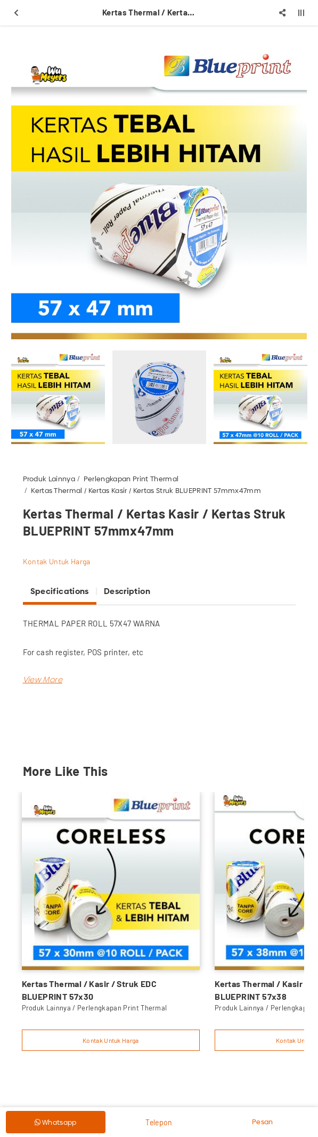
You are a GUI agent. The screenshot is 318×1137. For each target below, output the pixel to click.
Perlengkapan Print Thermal (131, 478)
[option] (159, 191)
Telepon (158, 1122)
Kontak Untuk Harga (57, 561)
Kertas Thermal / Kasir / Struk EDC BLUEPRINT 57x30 (89, 990)
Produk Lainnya (49, 478)
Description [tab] (127, 591)
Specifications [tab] (59, 591)
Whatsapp (56, 1122)
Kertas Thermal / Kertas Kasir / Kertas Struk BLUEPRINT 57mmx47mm (146, 490)
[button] (42, 679)
